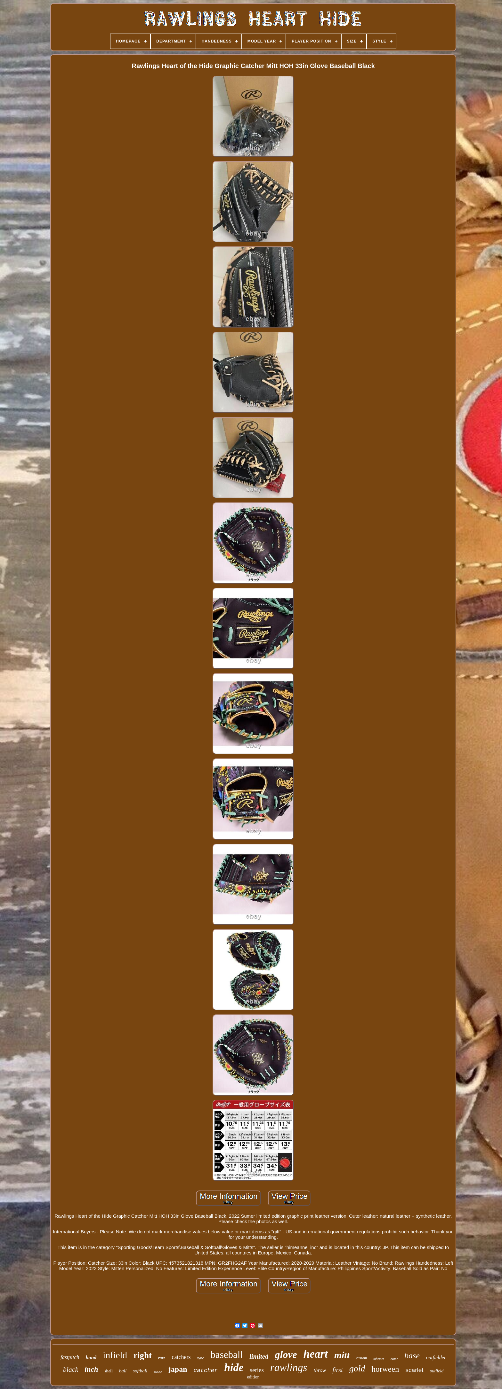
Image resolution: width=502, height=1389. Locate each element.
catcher (206, 1370)
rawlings (288, 1367)
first (337, 1369)
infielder (378, 1359)
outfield (437, 1371)
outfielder (436, 1357)
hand (91, 1357)
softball (140, 1370)
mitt (342, 1355)
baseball (226, 1354)
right (143, 1355)
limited (259, 1356)
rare (161, 1357)
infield (115, 1355)
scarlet (415, 1370)
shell (109, 1371)
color (394, 1359)
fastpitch (70, 1357)
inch (91, 1369)
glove (286, 1354)
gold (357, 1368)
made (158, 1372)
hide (233, 1367)
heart (316, 1354)
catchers (181, 1357)
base (412, 1355)
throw (319, 1370)
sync (200, 1358)
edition (253, 1377)
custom (361, 1358)
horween (385, 1369)
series (257, 1370)
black (70, 1369)
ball (122, 1370)
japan (177, 1369)
